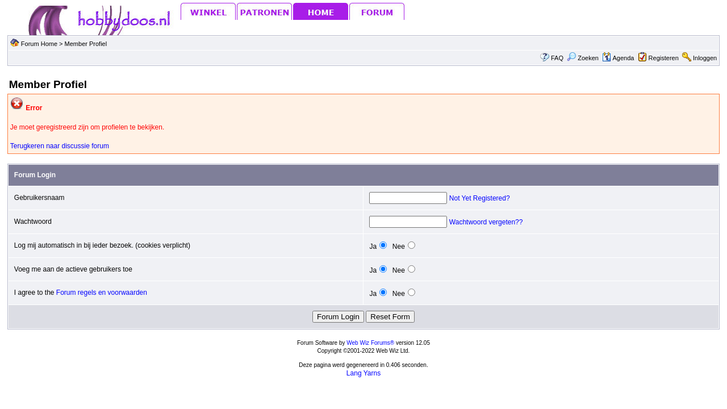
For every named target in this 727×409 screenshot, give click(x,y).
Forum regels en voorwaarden (101, 293)
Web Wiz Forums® (370, 343)
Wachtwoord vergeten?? (486, 222)
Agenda (618, 58)
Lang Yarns (363, 373)
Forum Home (39, 43)
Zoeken (583, 58)
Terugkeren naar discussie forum (59, 146)
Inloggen (705, 58)
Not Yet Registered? (479, 198)
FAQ (557, 58)
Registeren (664, 58)
